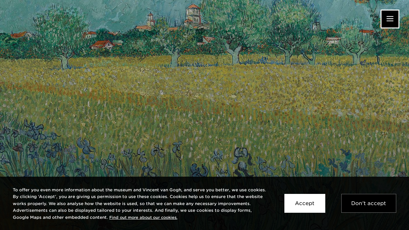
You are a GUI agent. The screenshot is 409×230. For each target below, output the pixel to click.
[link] (143, 217)
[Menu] (390, 19)
